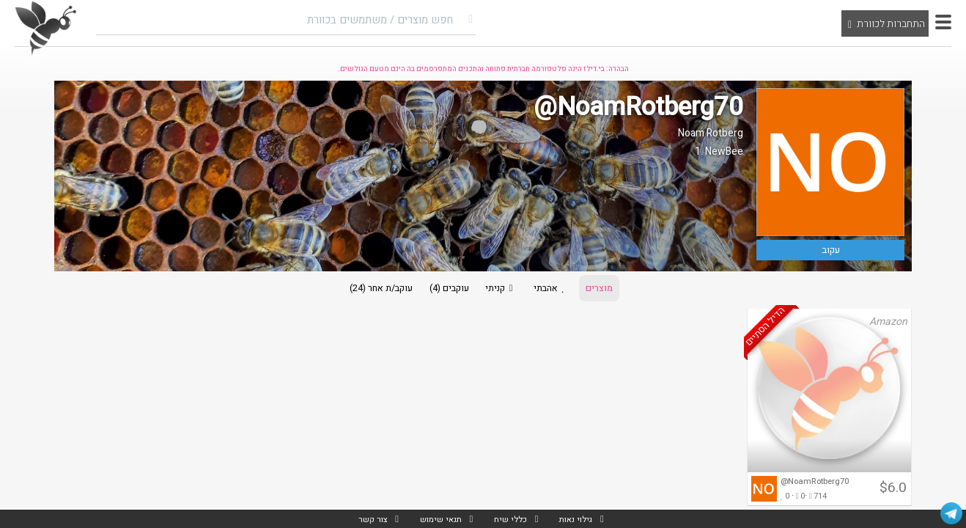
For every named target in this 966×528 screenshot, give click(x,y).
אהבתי (558, 290)
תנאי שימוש (437, 519)
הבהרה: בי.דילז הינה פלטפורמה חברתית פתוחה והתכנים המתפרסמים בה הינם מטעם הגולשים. (483, 69)
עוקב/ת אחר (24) (369, 290)
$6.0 (893, 492)
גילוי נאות (580, 519)
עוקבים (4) (443, 290)
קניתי (501, 290)
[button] (943, 22)
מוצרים (612, 290)
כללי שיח (510, 519)
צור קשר (367, 519)
